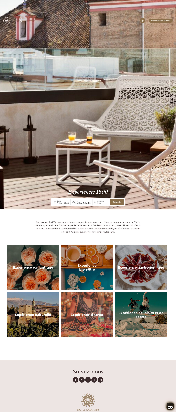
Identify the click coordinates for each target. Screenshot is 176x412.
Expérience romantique (33, 267)
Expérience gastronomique (141, 267)
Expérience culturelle (33, 315)
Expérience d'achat (87, 315)
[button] (6, 20)
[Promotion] (102, 203)
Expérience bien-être (87, 267)
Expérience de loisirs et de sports (141, 315)
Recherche (117, 202)
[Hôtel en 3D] (142, 20)
